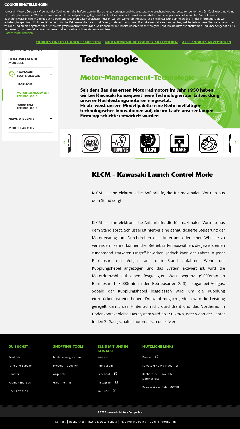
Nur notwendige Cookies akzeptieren (141, 42)
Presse (147, 357)
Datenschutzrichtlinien (18, 33)
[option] (150, 143)
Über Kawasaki (18, 391)
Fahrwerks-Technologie (27, 106)
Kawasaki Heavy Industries (160, 365)
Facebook (104, 374)
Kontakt (103, 357)
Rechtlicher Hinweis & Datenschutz (93, 421)
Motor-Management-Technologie (33, 94)
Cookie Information (163, 421)
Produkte (14, 357)
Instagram (105, 382)
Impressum (105, 365)
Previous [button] (64, 142)
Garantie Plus (62, 382)
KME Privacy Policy (133, 421)
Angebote (59, 374)
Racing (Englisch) (20, 382)
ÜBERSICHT (24, 84)
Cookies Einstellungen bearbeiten (68, 42)
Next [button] (235, 142)
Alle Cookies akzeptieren (206, 42)
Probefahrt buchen (66, 365)
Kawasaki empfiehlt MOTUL (161, 387)
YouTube (103, 391)
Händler (13, 374)
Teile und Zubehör (20, 365)
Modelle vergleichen (67, 357)
